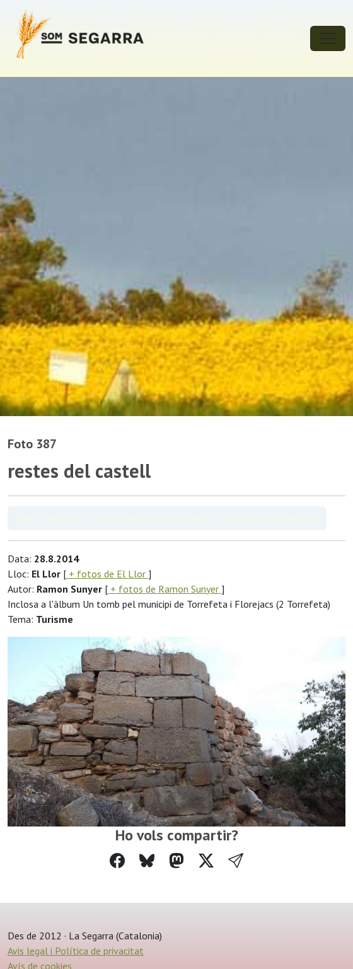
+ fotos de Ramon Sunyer (164, 589)
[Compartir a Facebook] (117, 861)
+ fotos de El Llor (107, 573)
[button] (235, 861)
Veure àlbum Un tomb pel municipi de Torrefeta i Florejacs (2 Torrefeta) (167, 518)
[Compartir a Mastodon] (176, 861)
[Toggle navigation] (327, 38)
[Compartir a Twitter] (206, 861)
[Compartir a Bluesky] (146, 861)
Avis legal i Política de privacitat (76, 950)
